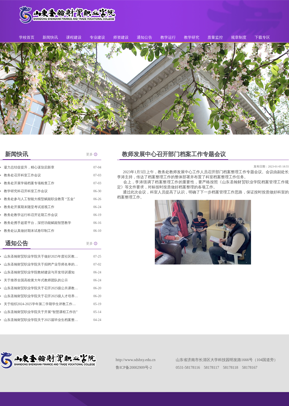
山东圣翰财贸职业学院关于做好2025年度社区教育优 (41, 256)
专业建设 (98, 37)
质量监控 (215, 37)
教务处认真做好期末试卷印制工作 (29, 231)
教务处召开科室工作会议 (22, 175)
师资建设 (121, 37)
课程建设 (74, 37)
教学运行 (168, 37)
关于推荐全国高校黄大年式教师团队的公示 (36, 280)
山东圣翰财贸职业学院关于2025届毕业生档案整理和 (41, 320)
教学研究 (192, 37)
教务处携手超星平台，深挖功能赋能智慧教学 (37, 223)
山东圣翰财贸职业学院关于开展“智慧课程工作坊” (40, 312)
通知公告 (145, 37)
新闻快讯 (50, 37)
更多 (89, 154)
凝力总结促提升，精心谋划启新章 (29, 167)
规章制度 (238, 37)
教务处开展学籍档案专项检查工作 (29, 183)
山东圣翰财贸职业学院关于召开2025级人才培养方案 (41, 296)
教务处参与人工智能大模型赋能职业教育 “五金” (39, 199)
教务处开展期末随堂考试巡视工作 (29, 207)
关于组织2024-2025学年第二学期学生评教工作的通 (41, 304)
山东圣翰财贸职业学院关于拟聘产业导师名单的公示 (41, 264)
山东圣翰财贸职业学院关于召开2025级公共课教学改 (41, 288)
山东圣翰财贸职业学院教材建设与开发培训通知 (39, 272)
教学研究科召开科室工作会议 (26, 191)
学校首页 (26, 37)
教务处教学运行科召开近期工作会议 (31, 215)
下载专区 (262, 37)
